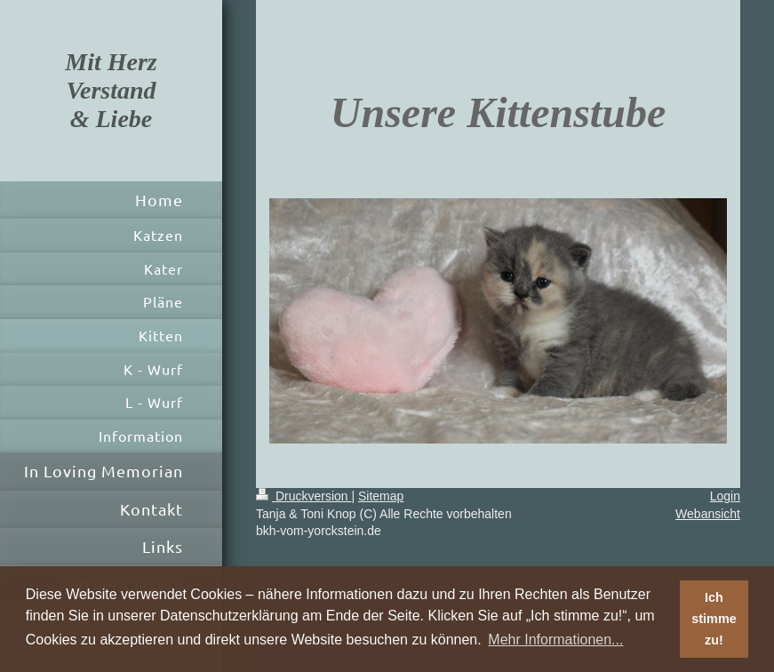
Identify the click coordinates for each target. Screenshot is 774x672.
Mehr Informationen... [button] (555, 639)
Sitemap (380, 496)
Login (725, 496)
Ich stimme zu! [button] (713, 618)
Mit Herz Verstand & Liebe (110, 90)
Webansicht (707, 514)
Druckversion (303, 496)
